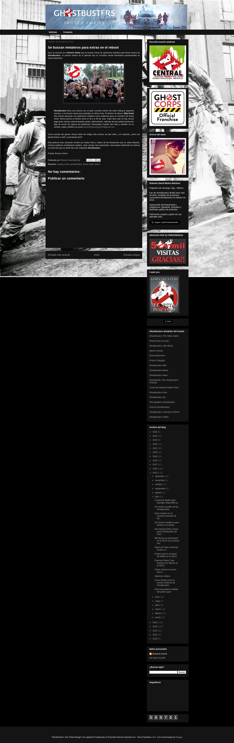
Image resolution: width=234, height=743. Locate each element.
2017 (155, 464)
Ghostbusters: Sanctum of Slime (164, 412)
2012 (155, 630)
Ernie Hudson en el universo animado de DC (165, 516)
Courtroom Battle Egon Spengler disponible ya (166, 501)
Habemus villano (162, 576)
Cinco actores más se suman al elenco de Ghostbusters (165, 582)
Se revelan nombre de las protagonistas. (166, 508)
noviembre (160, 480)
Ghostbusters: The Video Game (164, 336)
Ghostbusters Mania (158, 370)
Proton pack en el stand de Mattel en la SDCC (166, 555)
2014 (155, 622)
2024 (155, 436)
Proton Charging (157, 360)
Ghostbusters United (158, 417)
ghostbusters (76, 164)
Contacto (67, 32)
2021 (155, 448)
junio (157, 597)
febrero (158, 613)
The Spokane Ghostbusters (162, 402)
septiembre (160, 488)
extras (67, 164)
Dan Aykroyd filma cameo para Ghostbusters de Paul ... (166, 531)
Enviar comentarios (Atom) (99, 263)
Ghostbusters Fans (158, 392)
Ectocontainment (157, 355)
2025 (155, 432)
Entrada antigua (131, 255)
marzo (158, 609)
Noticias (53, 32)
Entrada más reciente (59, 255)
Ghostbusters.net (157, 397)
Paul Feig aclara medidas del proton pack (166, 590)
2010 (155, 638)
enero (158, 617)
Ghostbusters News (158, 375)
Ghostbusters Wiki (157, 365)
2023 (155, 440)
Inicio (96, 255)
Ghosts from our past (159, 341)
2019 (155, 456)
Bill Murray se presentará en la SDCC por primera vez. (167, 540)
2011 (155, 634)
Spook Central (156, 351)
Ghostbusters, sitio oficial (161, 346)
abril (157, 605)
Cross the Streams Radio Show (163, 387)
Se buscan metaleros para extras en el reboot (167, 523)
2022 (155, 444)
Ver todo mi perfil (157, 658)
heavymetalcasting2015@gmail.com (99, 127)
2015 (155, 472)
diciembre (160, 476)
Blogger (179, 737)
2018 (155, 460)
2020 (155, 452)
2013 (155, 626)
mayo (158, 601)
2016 (155, 468)
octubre (159, 484)
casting (60, 164)
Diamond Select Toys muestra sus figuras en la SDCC (166, 563)
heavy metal (88, 164)
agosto (158, 492)
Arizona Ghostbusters (159, 407)
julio (157, 496)
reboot (97, 164)
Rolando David (159, 654)
